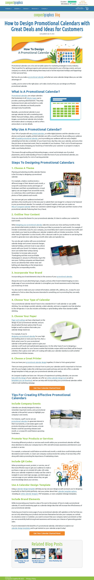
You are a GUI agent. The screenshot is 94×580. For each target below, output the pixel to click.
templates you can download (22, 380)
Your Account (79, 7)
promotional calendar (36, 77)
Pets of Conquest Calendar (21, 207)
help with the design (19, 378)
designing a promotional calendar (23, 336)
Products (8, 8)
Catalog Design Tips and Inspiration (22, 561)
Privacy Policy (31, 579)
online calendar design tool (56, 378)
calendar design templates (21, 528)
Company (44, 8)
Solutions (17, 8)
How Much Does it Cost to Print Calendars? (38, 561)
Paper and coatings (18, 320)
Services (26, 8)
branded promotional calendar (27, 138)
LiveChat (83, 1)
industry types (31, 98)
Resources (35, 8)
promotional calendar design (36, 362)
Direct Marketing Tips (55, 561)
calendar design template (26, 489)
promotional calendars (20, 421)
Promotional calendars (20, 96)
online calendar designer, (29, 494)
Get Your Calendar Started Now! (47, 388)
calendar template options (67, 491)
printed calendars (38, 133)
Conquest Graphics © (14, 579)
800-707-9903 (82, 2)
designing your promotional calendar (29, 225)
